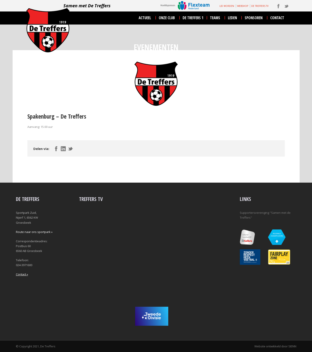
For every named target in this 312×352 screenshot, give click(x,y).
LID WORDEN (226, 6)
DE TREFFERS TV (260, 6)
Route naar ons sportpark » (34, 232)
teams (215, 17)
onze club (167, 17)
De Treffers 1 (193, 17)
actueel (145, 17)
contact (277, 17)
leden (232, 17)
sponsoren (254, 17)
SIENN (292, 346)
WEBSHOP (242, 6)
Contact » (22, 274)
